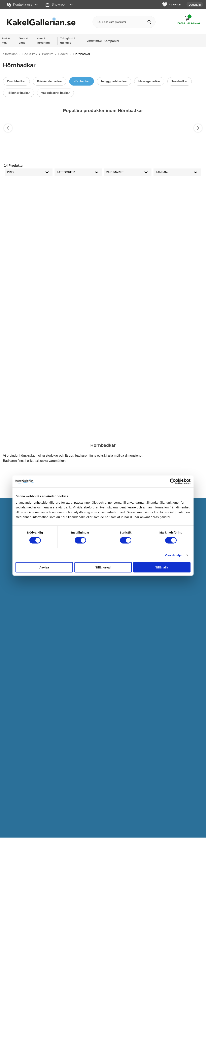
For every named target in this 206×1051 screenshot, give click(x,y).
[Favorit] (45, 122)
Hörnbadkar (81, 54)
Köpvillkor (65, 1045)
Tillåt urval (103, 567)
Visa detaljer (174, 555)
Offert (62, 1038)
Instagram (123, 1032)
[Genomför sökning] (149, 22)
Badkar (63, 54)
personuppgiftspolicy (168, 1012)
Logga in (194, 4)
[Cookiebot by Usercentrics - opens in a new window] (173, 482)
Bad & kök (30, 54)
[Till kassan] (188, 20)
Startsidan (10, 54)
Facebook (123, 1040)
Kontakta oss (19, 5)
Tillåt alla (162, 567)
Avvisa (44, 567)
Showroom (56, 5)
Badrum (47, 54)
